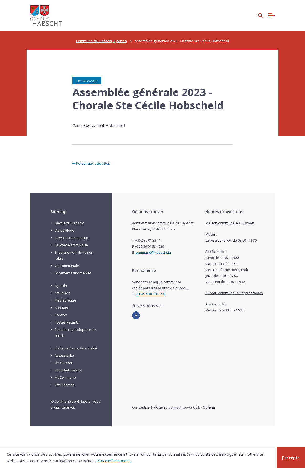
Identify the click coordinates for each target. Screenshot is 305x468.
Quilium (209, 407)
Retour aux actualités (91, 163)
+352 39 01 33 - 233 (150, 294)
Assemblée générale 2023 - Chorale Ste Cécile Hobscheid (148, 99)
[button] (260, 16)
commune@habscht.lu (153, 252)
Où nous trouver (148, 211)
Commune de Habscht (94, 40)
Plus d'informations (113, 460)
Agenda (120, 40)
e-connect (173, 407)
